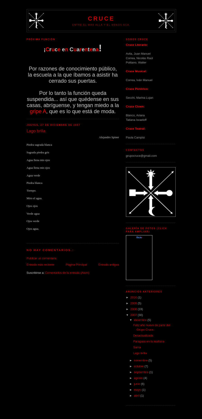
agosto (139, 378)
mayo (138, 389)
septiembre (141, 372)
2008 (134, 309)
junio (137, 384)
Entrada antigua (108, 264)
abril (137, 395)
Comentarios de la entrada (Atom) (67, 272)
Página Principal (76, 264)
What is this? (139, 277)
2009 (134, 303)
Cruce (101, 18)
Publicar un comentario (42, 258)
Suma (137, 347)
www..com (139, 237)
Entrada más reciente (41, 264)
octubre (139, 366)
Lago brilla (140, 353)
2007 (134, 315)
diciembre (140, 320)
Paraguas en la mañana (148, 341)
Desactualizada (143, 335)
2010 (134, 297)
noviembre (141, 360)
